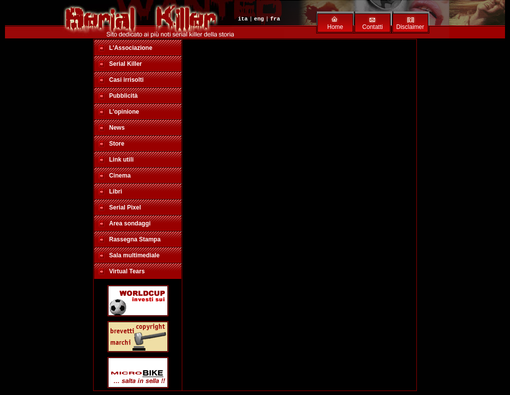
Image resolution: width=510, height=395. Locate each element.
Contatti (372, 26)
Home (335, 26)
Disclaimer (410, 26)
